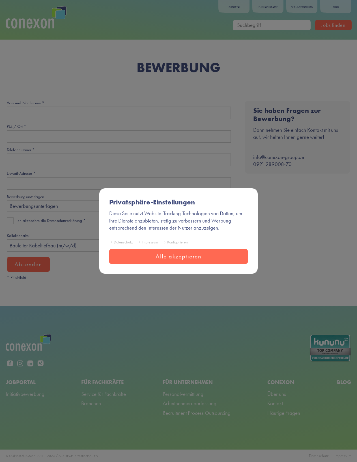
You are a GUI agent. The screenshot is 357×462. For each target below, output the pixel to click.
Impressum (150, 242)
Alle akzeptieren (178, 256)
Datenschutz (123, 242)
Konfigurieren (177, 242)
